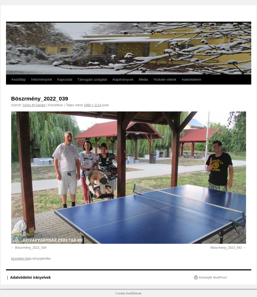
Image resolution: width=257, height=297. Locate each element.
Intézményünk (41, 79)
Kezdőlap (19, 79)
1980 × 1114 (92, 105)
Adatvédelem (191, 79)
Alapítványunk (123, 79)
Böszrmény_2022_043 (226, 248)
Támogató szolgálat (92, 79)
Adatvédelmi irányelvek (30, 277)
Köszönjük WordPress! (213, 277)
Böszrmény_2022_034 (30, 248)
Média (143, 79)
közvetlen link (20, 258)
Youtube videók (164, 79)
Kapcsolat (64, 79)
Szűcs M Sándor (34, 105)
